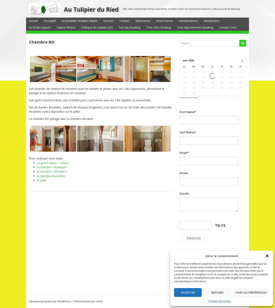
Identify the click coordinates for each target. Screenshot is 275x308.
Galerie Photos (66, 27)
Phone (184, 173)
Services (108, 21)
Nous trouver (164, 21)
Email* (184, 153)
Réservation (142, 21)
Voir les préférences (251, 292)
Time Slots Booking (158, 27)
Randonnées (212, 21)
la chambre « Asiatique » (52, 167)
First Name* (188, 112)
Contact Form (228, 27)
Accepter (188, 292)
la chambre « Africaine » (52, 171)
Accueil (33, 21)
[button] (267, 256)
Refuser (217, 292)
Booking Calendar (192, 98)
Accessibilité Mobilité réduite (79, 21)
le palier (42, 180)
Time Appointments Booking (195, 27)
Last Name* (188, 132)
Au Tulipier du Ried (91, 9)
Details (184, 193)
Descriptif (50, 21)
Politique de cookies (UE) (97, 27)
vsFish (99, 301)
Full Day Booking (129, 27)
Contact (124, 21)
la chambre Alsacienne (51, 176)
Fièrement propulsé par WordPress (50, 301)
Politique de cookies (219, 301)
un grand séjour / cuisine (53, 163)
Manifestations (188, 21)
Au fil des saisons (40, 27)
